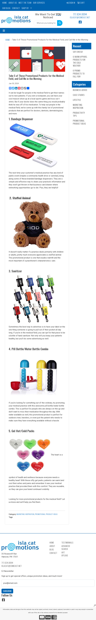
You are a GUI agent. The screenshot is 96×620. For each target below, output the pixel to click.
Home (7, 39)
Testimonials (66, 542)
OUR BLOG (6, 8)
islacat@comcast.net (80, 17)
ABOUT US (13, 2)
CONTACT (16, 8)
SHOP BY (25, 8)
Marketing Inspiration (25, 514)
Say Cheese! (78, 51)
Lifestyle (77, 99)
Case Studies (79, 94)
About (52, 546)
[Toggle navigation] (3, 30)
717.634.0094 (80, 14)
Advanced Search (65, 548)
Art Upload (64, 554)
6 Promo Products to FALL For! (79, 73)
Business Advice (80, 90)
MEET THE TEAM (25, 2)
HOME (4, 2)
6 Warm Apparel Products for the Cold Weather (80, 61)
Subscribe (7, 591)
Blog (52, 549)
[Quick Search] (45, 23)
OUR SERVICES (39, 2)
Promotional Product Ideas (46, 514)
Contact (53, 552)
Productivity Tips (79, 114)
